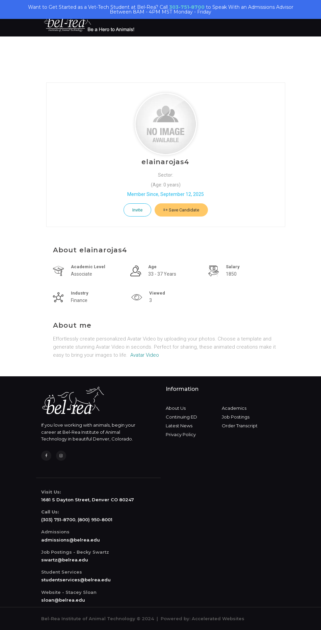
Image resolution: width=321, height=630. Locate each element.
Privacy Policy (181, 434)
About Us (176, 408)
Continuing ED (181, 417)
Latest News (179, 425)
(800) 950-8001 (95, 519)
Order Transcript (240, 425)
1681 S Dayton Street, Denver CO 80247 (87, 499)
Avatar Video (144, 355)
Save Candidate (181, 209)
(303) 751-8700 (58, 519)
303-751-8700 (187, 7)
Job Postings (235, 417)
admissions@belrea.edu (70, 540)
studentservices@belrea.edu (76, 579)
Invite (137, 209)
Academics (234, 408)
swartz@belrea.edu (64, 559)
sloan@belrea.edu (63, 600)
